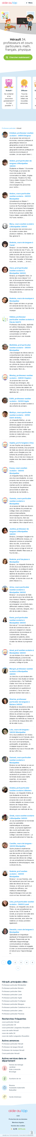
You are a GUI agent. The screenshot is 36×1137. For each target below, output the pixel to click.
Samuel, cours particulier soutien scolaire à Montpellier (20, 760)
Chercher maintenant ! (18, 57)
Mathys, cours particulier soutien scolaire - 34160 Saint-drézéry (20, 415)
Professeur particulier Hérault (12, 1044)
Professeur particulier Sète (11, 991)
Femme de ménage (16, 1065)
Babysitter (13, 1090)
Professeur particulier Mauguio (13, 1004)
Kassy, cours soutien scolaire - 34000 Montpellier (18, 470)
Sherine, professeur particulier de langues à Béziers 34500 (20, 701)
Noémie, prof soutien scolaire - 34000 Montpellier (18, 874)
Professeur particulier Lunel (12, 995)
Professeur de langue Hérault (12, 1047)
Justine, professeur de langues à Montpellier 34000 (19, 531)
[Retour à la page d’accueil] (9, 3)
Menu (29, 3)
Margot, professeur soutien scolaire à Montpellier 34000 (21, 671)
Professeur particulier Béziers (13, 988)
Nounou (12, 1085)
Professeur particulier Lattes (12, 1011)
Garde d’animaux (15, 1097)
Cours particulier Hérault (10, 1053)
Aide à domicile (14, 1069)
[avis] (18, 1129)
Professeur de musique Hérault (13, 1050)
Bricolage (12, 1072)
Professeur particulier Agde (12, 998)
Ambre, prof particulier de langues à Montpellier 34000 (21, 163)
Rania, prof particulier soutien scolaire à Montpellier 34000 (19, 620)
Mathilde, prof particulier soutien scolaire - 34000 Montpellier (20, 347)
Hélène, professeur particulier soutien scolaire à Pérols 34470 (22, 319)
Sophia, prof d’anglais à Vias (22, 443)
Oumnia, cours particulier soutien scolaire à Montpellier (20, 501)
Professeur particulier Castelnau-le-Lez (16, 1007)
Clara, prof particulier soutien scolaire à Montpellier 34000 (19, 270)
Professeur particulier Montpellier (14, 985)
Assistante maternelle (17, 1088)
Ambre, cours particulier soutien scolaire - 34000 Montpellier (20, 196)
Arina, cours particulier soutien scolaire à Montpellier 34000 (19, 589)
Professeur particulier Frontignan (14, 1001)
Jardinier (12, 1067)
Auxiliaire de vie (15, 1079)
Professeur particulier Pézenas (13, 1014)
